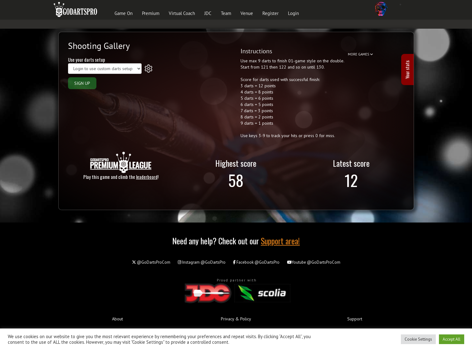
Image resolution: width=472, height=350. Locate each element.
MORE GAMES (360, 54)
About (117, 319)
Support (354, 319)
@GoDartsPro (202, 262)
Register (270, 13)
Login (293, 13)
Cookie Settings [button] (418, 339)
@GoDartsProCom (151, 262)
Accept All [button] (451, 339)
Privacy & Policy (236, 319)
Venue (247, 13)
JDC (208, 13)
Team (226, 13)
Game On (123, 13)
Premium (150, 13)
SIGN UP (82, 83)
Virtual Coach (182, 13)
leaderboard (147, 176)
